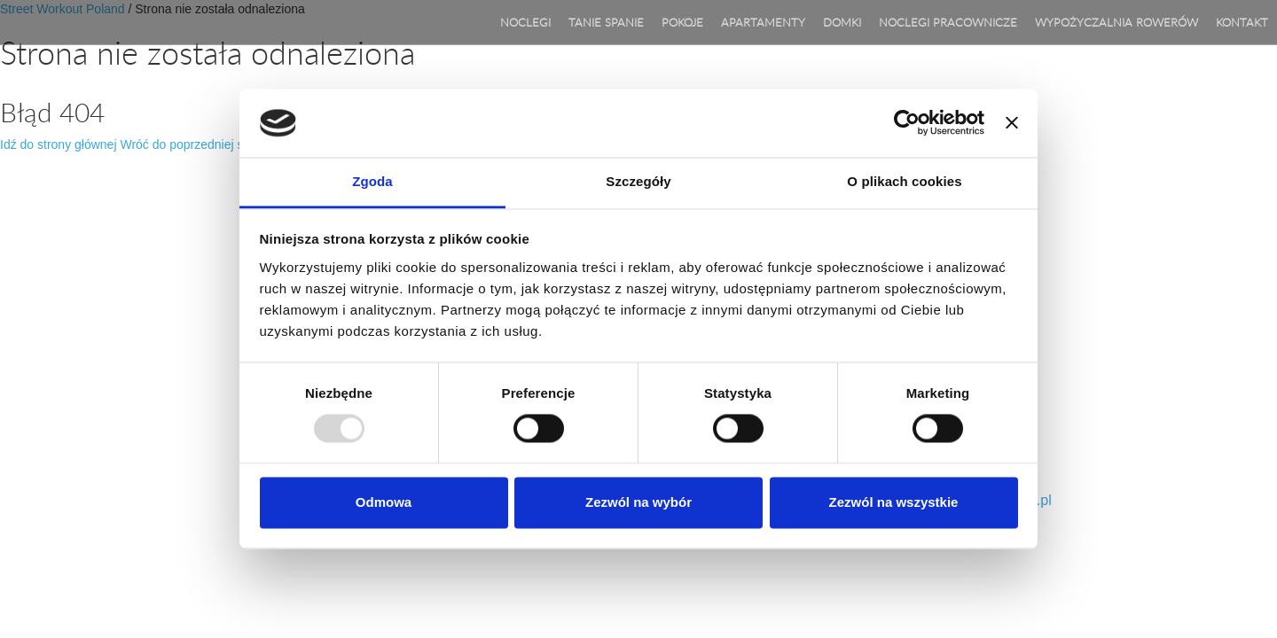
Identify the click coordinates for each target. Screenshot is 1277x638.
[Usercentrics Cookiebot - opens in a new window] (906, 123)
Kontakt (1242, 22)
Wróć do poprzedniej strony (195, 144)
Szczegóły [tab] (638, 181)
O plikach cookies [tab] (904, 181)
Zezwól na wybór (638, 502)
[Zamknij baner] (1012, 123)
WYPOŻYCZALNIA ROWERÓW (1116, 22)
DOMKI (842, 22)
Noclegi (525, 22)
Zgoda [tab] (372, 181)
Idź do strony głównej (58, 144)
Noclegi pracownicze (948, 22)
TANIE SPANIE (606, 22)
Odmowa (383, 502)
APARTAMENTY (763, 22)
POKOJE (682, 22)
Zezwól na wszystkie (894, 502)
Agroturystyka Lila (87, 22)
